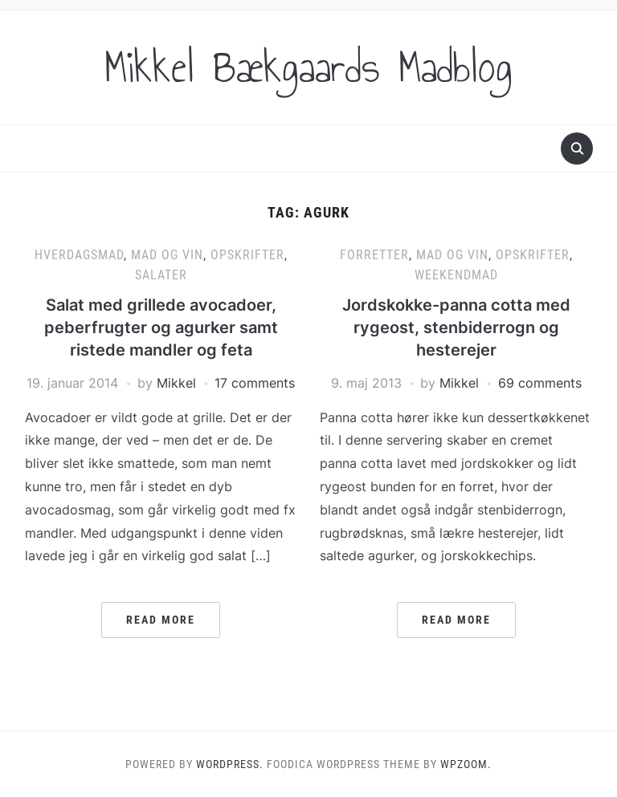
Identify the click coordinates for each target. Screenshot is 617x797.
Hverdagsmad (79, 254)
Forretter (374, 254)
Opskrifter (247, 254)
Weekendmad (456, 275)
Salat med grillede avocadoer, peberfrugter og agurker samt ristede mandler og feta (161, 327)
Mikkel (176, 383)
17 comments (255, 383)
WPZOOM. (466, 764)
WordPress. (230, 764)
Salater (161, 275)
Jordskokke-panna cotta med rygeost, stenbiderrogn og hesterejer (456, 327)
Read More (160, 619)
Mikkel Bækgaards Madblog (308, 67)
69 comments (540, 383)
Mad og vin (167, 254)
